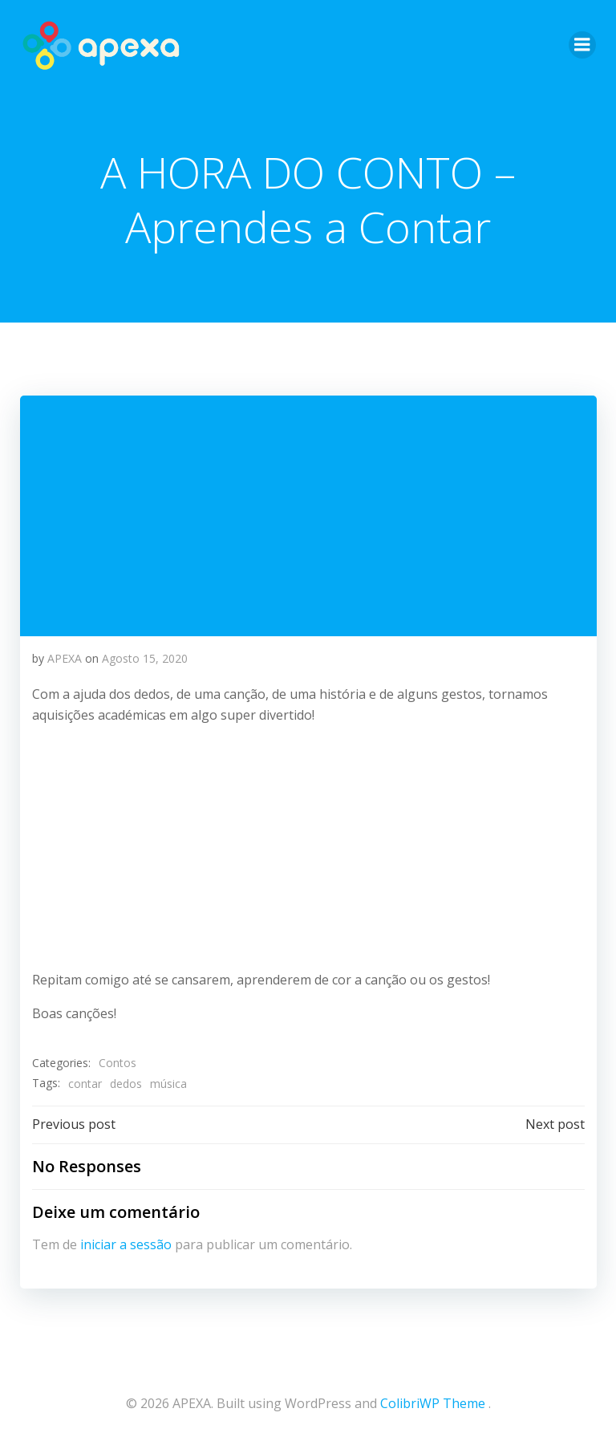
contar (84, 1082)
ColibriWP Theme (432, 1401)
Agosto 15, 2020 (144, 657)
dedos (125, 1082)
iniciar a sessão (125, 1243)
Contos (117, 1062)
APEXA (64, 657)
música (167, 1082)
